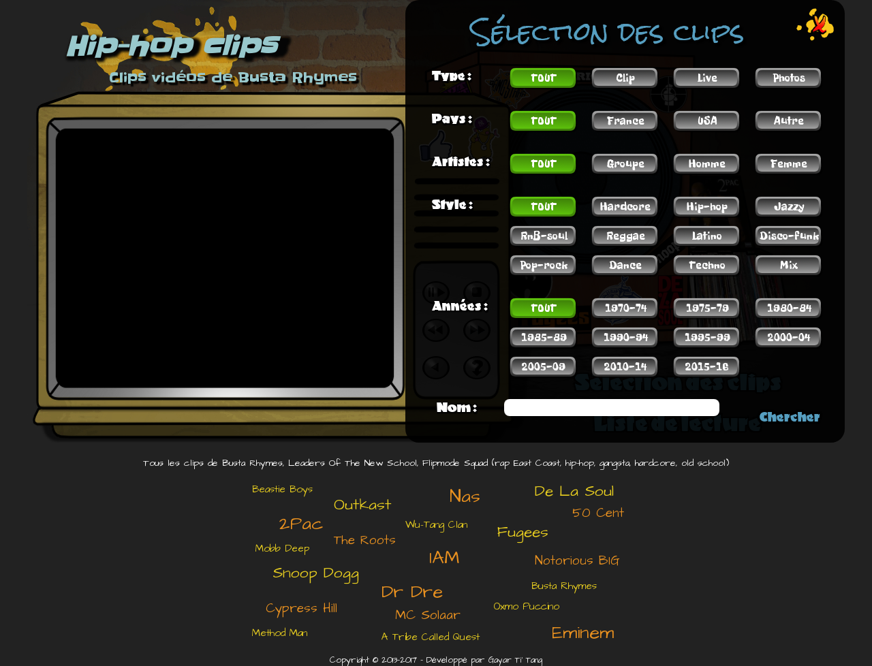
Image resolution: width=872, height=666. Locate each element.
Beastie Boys (282, 489)
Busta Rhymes (564, 586)
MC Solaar (428, 615)
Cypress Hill (301, 608)
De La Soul (574, 491)
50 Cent (598, 513)
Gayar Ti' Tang (515, 660)
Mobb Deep (282, 548)
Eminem (583, 633)
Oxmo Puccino (526, 606)
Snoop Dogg (315, 573)
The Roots (365, 540)
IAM (444, 558)
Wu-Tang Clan (436, 525)
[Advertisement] (146, 562)
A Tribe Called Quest (431, 637)
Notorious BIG (577, 561)
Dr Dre (412, 592)
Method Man (279, 633)
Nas (465, 496)
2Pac (301, 524)
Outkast (363, 505)
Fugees (522, 532)
